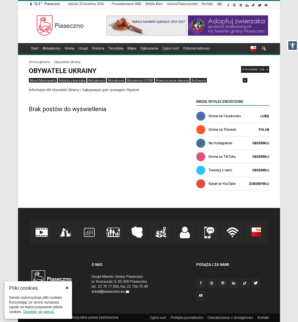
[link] (228, 5)
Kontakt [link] (207, 4)
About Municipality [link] (219, 3)
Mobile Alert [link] (154, 4)
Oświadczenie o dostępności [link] (230, 317)
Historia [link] (98, 48)
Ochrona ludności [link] (196, 48)
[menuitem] (128, 4)
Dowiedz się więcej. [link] (39, 312)
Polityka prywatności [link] (187, 317)
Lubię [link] (264, 116)
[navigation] (143, 48)
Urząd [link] (83, 48)
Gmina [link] (69, 48)
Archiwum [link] (198, 80)
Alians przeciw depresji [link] (172, 80)
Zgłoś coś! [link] (170, 48)
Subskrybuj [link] (259, 184)
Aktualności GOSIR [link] (140, 80)
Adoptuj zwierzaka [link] (72, 80)
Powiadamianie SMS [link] (126, 4)
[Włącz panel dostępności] (292, 45)
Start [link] (34, 48)
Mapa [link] (131, 48)
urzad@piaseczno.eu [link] (110, 291)
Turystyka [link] (115, 48)
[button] (67, 287)
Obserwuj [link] (260, 143)
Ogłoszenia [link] (149, 48)
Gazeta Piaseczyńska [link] (182, 4)
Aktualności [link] (52, 48)
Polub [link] (264, 129)
